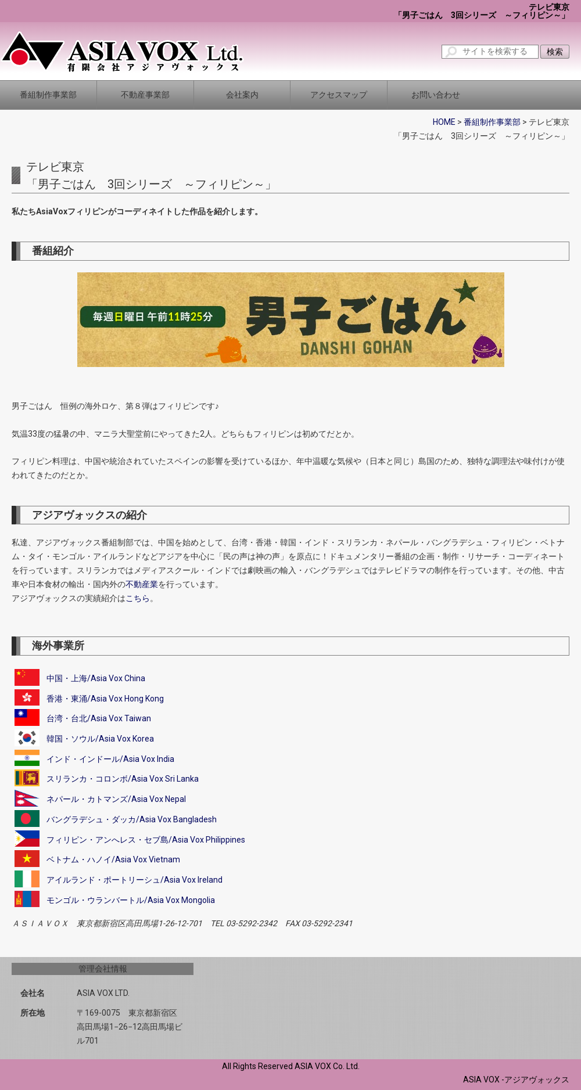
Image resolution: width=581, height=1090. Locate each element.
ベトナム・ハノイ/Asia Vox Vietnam (113, 859)
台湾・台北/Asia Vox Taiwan (98, 718)
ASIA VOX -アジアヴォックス (516, 1079)
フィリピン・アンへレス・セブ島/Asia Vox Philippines (145, 839)
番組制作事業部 (48, 94)
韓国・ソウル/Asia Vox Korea (100, 738)
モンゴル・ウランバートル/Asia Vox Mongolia (130, 900)
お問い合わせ (435, 94)
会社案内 (242, 94)
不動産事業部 (145, 94)
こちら (137, 598)
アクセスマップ (338, 94)
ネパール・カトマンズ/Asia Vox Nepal (116, 799)
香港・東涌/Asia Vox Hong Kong (105, 698)
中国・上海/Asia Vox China (95, 678)
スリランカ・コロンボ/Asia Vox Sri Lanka (122, 778)
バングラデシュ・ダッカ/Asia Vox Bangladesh (131, 819)
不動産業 (141, 584)
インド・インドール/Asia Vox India (110, 759)
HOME (444, 122)
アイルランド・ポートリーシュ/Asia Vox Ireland (134, 879)
